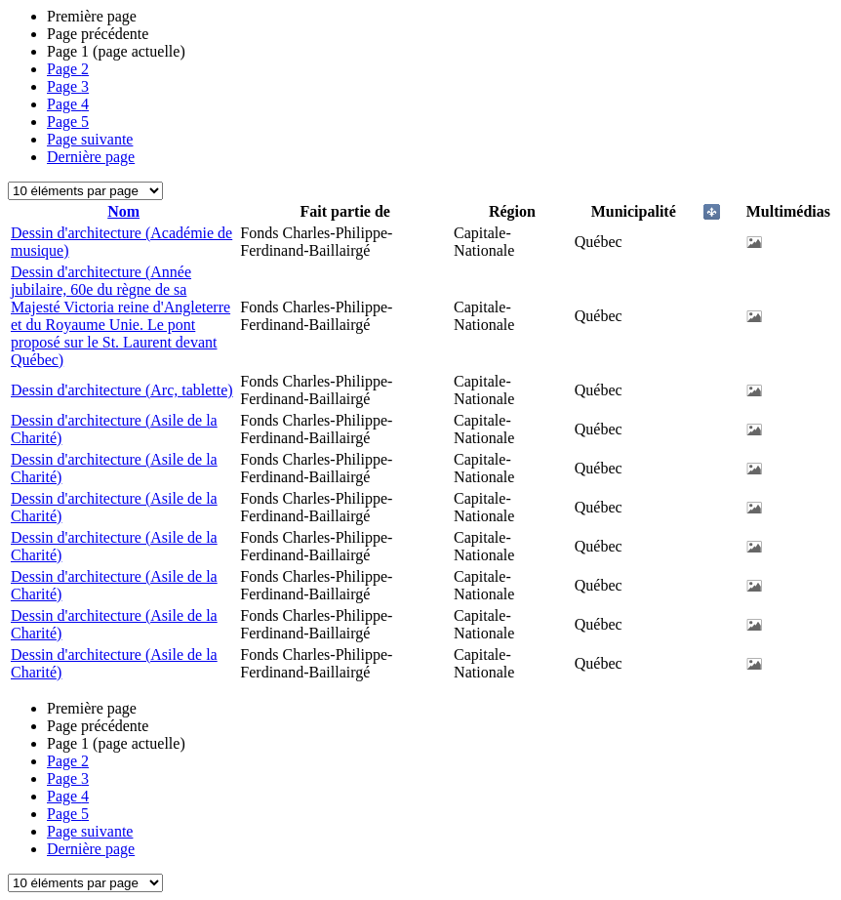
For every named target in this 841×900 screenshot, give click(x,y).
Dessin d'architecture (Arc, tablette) (122, 390)
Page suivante (90, 139)
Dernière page (91, 156)
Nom (123, 211)
